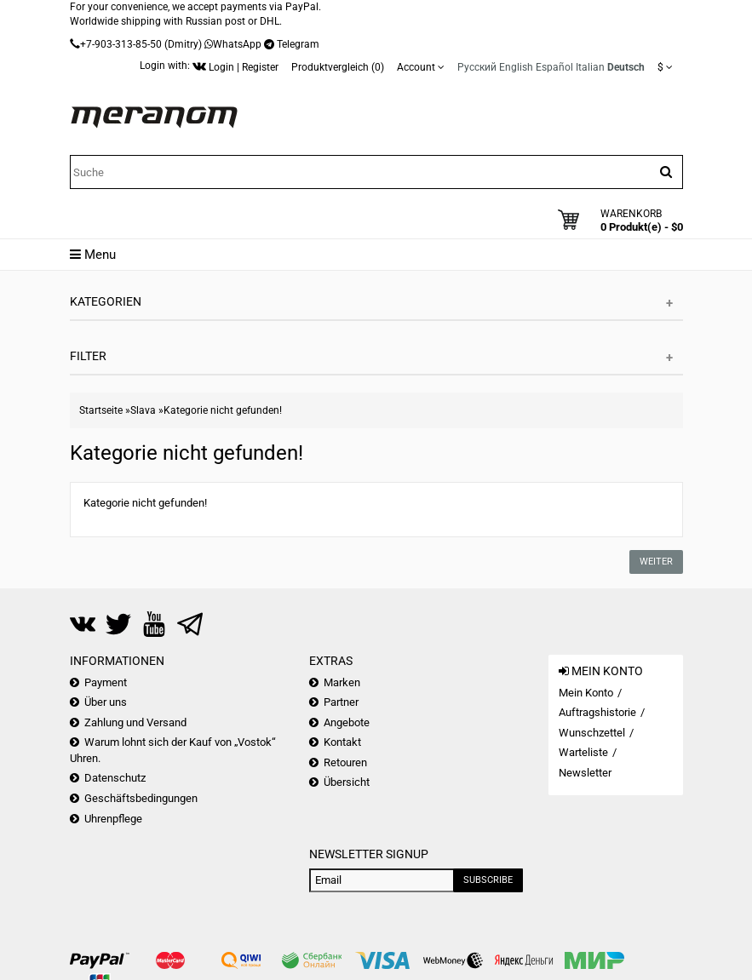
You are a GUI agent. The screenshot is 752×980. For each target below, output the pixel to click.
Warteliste (583, 752)
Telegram (298, 44)
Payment (105, 682)
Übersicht (347, 782)
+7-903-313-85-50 (121, 44)
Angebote (347, 722)
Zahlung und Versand (135, 722)
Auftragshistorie (597, 712)
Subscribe (488, 879)
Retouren (345, 762)
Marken (342, 682)
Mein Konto (586, 692)
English (516, 67)
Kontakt (342, 742)
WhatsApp (237, 44)
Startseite (101, 410)
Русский (477, 67)
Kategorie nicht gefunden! (223, 410)
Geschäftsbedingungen (141, 798)
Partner (341, 702)
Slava (143, 410)
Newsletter (585, 772)
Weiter (656, 561)
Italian (590, 67)
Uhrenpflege (113, 818)
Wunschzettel (592, 732)
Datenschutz (115, 777)
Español (554, 67)
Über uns (105, 702)
